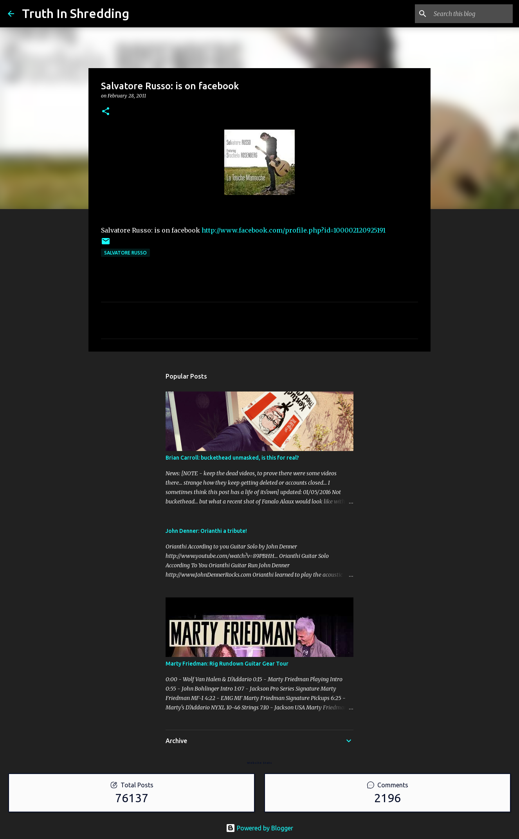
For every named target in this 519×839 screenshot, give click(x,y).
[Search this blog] (472, 13)
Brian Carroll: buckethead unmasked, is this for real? (232, 458)
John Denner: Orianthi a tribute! (206, 531)
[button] (105, 111)
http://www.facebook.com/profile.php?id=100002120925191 (294, 230)
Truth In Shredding (75, 13)
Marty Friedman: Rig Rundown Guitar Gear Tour (227, 663)
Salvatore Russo (125, 252)
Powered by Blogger (259, 828)
